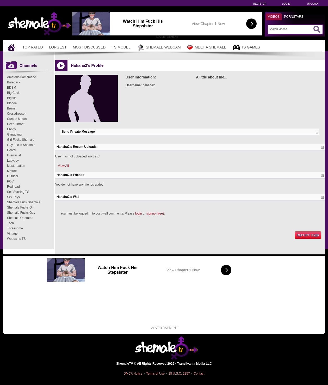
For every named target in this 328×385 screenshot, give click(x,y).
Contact (199, 373)
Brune (11, 108)
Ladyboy (13, 160)
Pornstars (293, 17)
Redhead (13, 186)
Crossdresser (16, 113)
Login (286, 3)
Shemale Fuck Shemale (23, 202)
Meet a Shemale (206, 47)
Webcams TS (16, 239)
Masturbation (16, 166)
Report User (308, 235)
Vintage (12, 233)
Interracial (14, 155)
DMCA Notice (132, 373)
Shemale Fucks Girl (20, 207)
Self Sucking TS (18, 192)
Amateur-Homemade (21, 77)
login (138, 213)
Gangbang (14, 134)
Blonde (12, 103)
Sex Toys (13, 197)
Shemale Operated (20, 218)
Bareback (13, 82)
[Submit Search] (316, 29)
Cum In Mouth (17, 119)
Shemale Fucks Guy (21, 213)
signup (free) (155, 213)
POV (10, 181)
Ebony (11, 129)
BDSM (11, 87)
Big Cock (13, 93)
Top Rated (32, 47)
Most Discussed (89, 47)
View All (63, 166)
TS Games (246, 47)
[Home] (12, 47)
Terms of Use (155, 373)
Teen (10, 223)
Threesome (15, 228)
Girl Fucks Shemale (20, 140)
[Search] (290, 29)
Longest (58, 47)
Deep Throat (15, 124)
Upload (312, 3)
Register (259, 3)
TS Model (121, 47)
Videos (274, 17)
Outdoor (12, 176)
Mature (12, 171)
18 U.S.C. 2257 (179, 373)
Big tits (11, 98)
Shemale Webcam (159, 47)
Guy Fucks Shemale (21, 145)
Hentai (11, 150)
